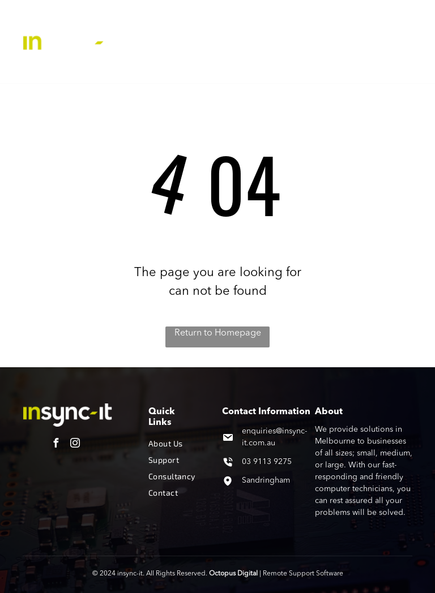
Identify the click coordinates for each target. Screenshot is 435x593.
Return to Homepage (217, 333)
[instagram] (75, 444)
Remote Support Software (303, 573)
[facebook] (56, 444)
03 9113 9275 (267, 462)
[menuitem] (184, 22)
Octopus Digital (233, 573)
